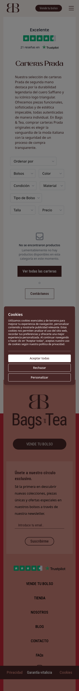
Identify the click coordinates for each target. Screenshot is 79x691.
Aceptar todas (39, 358)
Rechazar (39, 368)
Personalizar (39, 377)
